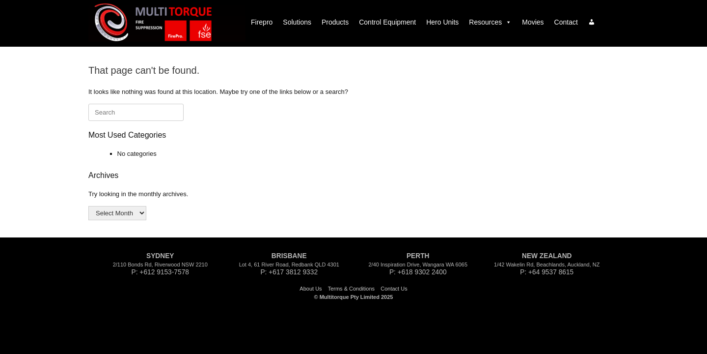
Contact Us (394, 289)
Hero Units (442, 22)
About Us (310, 289)
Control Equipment (387, 22)
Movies (533, 22)
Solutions (297, 22)
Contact (566, 22)
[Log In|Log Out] (591, 22)
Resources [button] (490, 22)
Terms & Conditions (351, 289)
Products (335, 22)
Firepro (261, 22)
